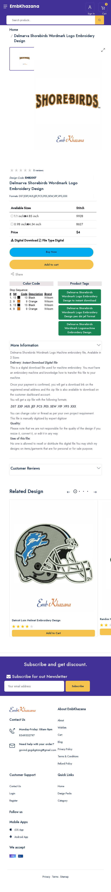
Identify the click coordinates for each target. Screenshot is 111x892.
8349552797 (27, 732)
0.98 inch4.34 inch (27, 224)
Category (62, 797)
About (61, 717)
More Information (24, 345)
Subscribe (78, 683)
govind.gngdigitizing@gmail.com (37, 747)
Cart (60, 731)
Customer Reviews (25, 468)
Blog (60, 739)
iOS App (16, 826)
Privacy (46, 873)
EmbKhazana (24, 6)
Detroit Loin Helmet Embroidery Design (37, 617)
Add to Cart (53, 630)
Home (61, 783)
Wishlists (62, 724)
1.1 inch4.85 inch (26, 216)
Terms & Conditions (68, 753)
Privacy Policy (65, 746)
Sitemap (64, 873)
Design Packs (64, 790)
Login (12, 790)
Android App (18, 834)
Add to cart (51, 265)
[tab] (24, 59)
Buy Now (51, 252)
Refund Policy (65, 760)
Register (13, 797)
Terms (55, 873)
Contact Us (15, 783)
